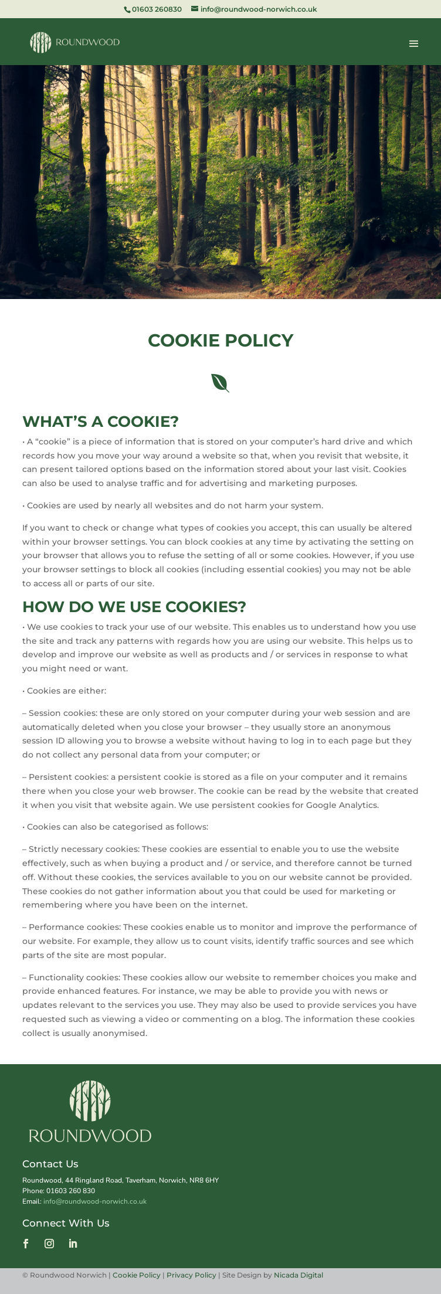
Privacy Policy (191, 1275)
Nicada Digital (298, 1275)
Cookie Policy (137, 1275)
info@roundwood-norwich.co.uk (95, 1201)
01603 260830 (157, 9)
